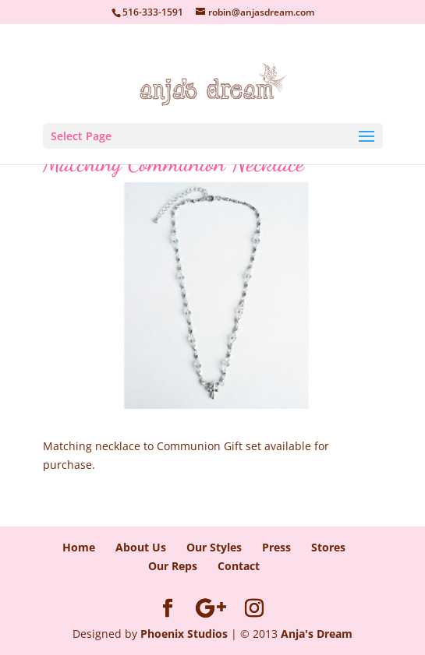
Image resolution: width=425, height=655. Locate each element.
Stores (328, 547)
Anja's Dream (316, 633)
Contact (239, 565)
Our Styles (214, 547)
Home (78, 547)
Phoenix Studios (184, 633)
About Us (140, 547)
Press (276, 547)
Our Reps (172, 565)
